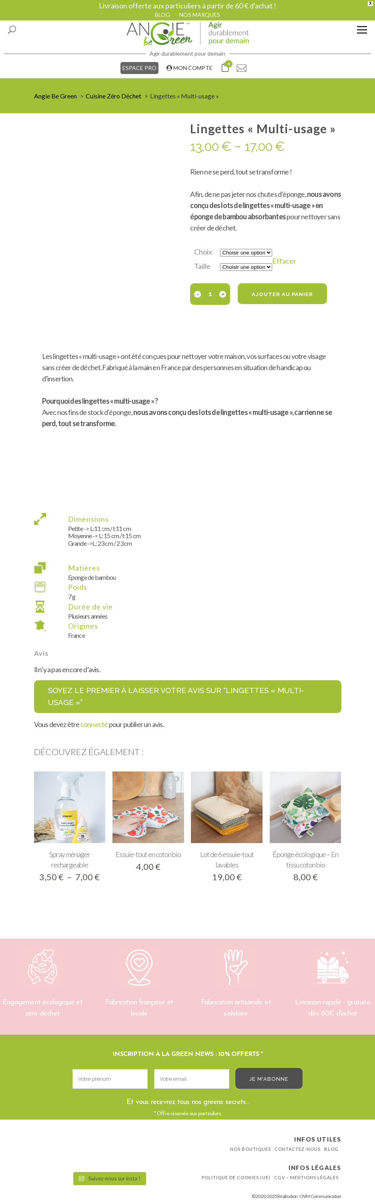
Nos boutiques (250, 1149)
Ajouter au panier (282, 294)
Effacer (284, 260)
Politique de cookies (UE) (236, 1177)
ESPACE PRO (139, 67)
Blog (331, 1149)
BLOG (162, 14)
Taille (202, 266)
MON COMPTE (189, 67)
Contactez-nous (298, 1149)
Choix (203, 251)
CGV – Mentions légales (306, 1177)
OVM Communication (320, 1196)
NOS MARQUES (199, 14)
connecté (94, 724)
